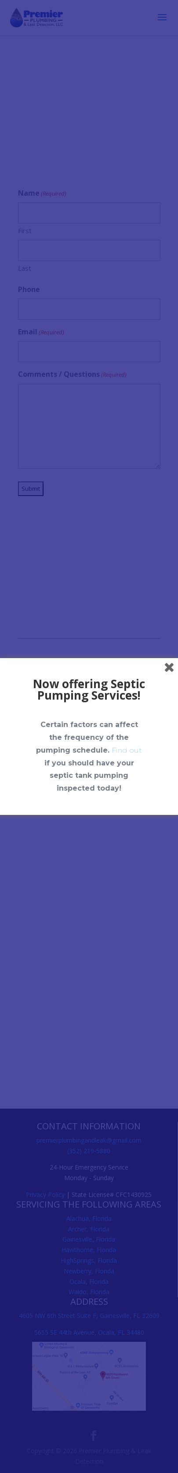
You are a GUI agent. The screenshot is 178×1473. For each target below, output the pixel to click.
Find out (127, 750)
